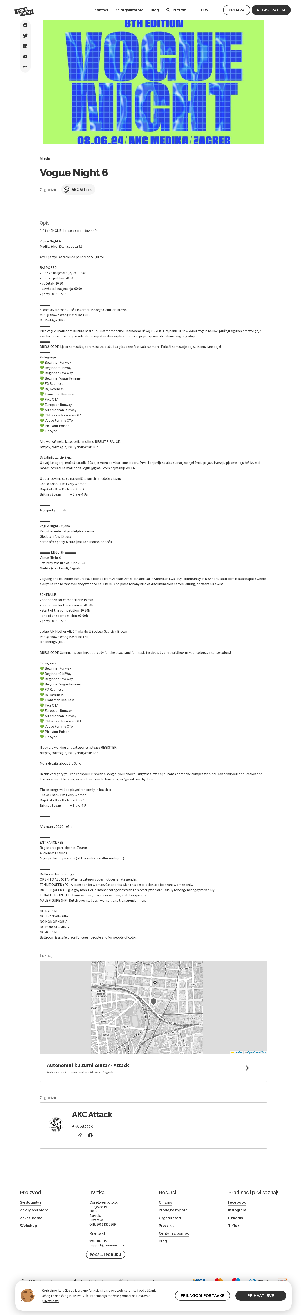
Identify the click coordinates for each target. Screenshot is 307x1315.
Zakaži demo (31, 1218)
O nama (165, 1202)
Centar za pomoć (174, 1233)
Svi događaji (30, 1202)
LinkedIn (235, 1218)
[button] (153, 1002)
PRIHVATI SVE (260, 1295)
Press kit (166, 1226)
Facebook (237, 1202)
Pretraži (175, 10)
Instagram (237, 1210)
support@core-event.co (107, 1245)
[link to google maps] (153, 1068)
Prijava (237, 10)
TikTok (233, 1226)
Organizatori (170, 1218)
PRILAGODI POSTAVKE (202, 1295)
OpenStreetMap (256, 1052)
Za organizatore (129, 10)
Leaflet (236, 1052)
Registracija (271, 10)
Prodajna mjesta (173, 1210)
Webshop (28, 1226)
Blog (155, 10)
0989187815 (98, 1241)
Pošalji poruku (105, 1254)
